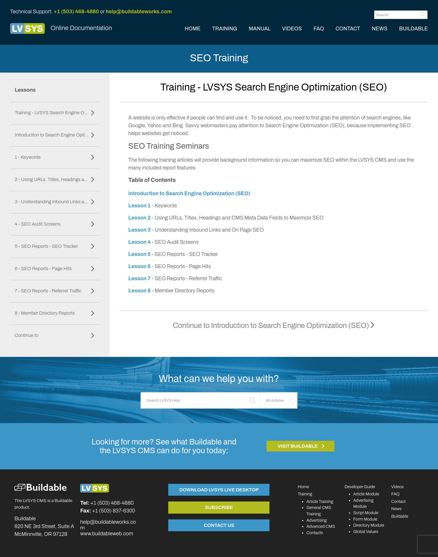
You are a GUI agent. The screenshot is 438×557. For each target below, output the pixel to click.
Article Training (319, 501)
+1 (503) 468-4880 (76, 11)
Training (305, 494)
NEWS (379, 29)
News (396, 508)
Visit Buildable (298, 446)
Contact (398, 501)
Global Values (365, 531)
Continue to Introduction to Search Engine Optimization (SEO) (274, 325)
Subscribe (219, 507)
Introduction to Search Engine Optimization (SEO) (189, 193)
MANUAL (260, 29)
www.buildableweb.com (106, 533)
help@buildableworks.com (139, 11)
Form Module (365, 519)
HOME (193, 29)
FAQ (318, 29)
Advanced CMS (320, 526)
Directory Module (368, 525)
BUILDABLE (413, 29)
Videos (397, 486)
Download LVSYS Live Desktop (218, 489)
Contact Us (219, 525)
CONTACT (347, 29)
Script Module (365, 512)
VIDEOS (292, 29)
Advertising (316, 520)
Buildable (399, 516)
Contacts (314, 532)
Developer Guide (360, 486)
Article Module (366, 494)
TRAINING (224, 29)
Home (303, 486)
